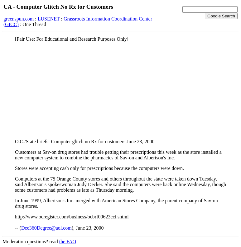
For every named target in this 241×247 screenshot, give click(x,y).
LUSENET (49, 18)
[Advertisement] (120, 90)
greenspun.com (18, 18)
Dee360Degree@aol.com (46, 228)
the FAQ (67, 241)
